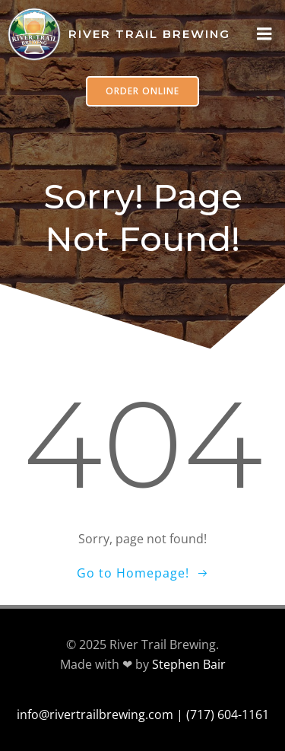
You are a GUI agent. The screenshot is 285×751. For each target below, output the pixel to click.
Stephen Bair (189, 664)
